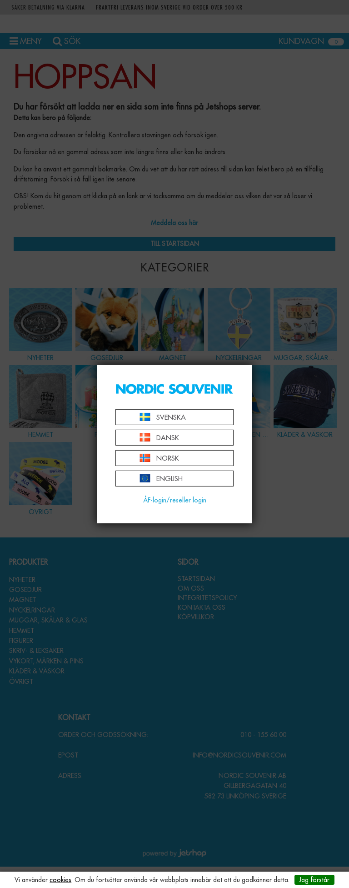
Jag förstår (314, 880)
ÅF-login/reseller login (174, 500)
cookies (60, 880)
